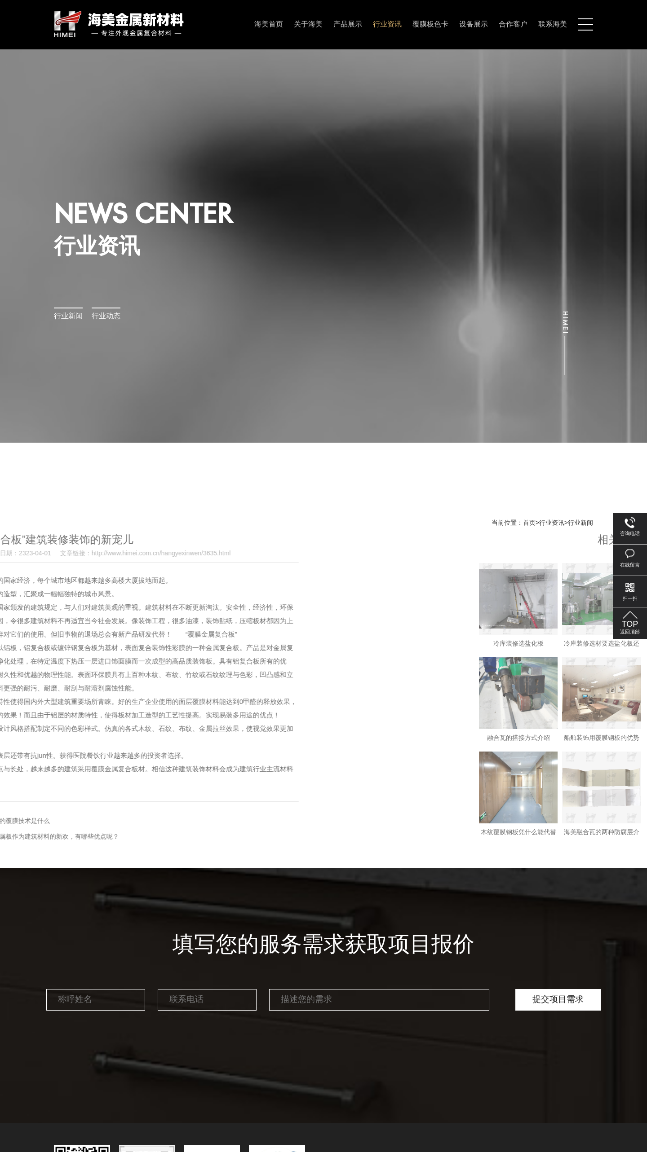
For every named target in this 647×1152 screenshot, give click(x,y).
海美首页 (268, 24)
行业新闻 (68, 316)
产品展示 (347, 24)
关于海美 (308, 24)
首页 (529, 523)
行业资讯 (387, 24)
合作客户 (513, 24)
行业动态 (106, 316)
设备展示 (473, 24)
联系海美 (552, 24)
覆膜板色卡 (430, 24)
